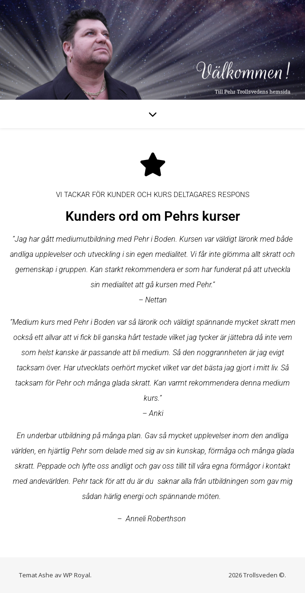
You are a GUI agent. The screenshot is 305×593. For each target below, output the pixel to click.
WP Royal (76, 575)
